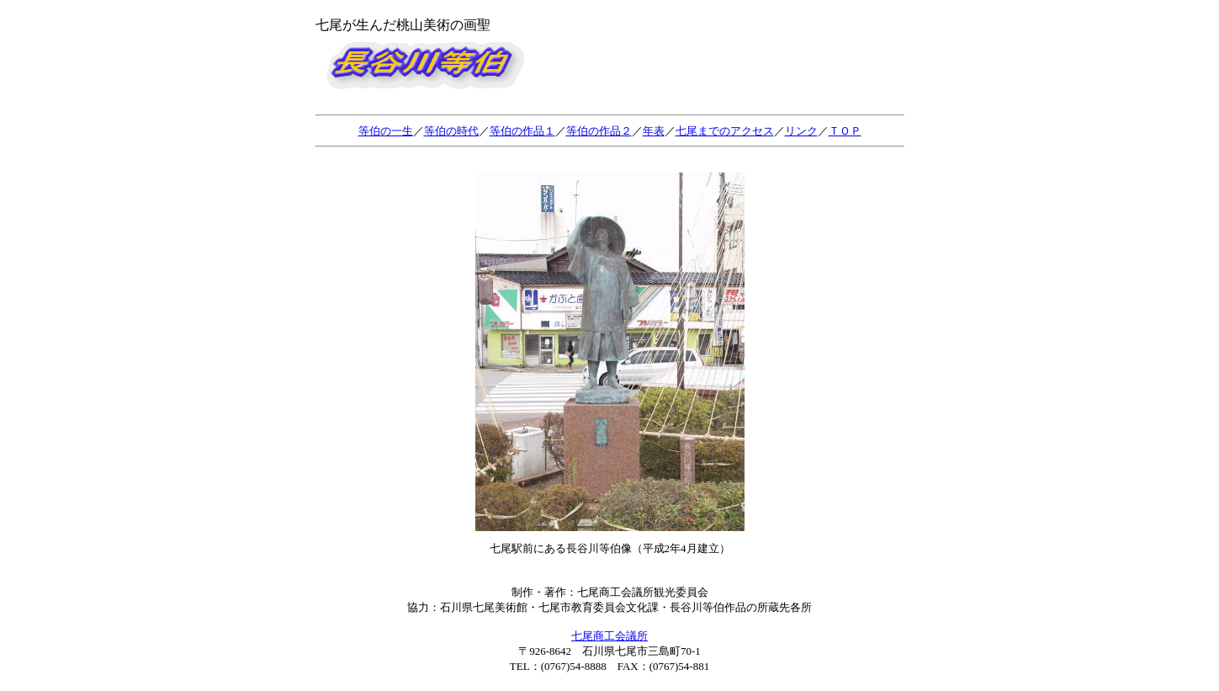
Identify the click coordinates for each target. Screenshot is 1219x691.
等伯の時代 (451, 131)
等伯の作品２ (599, 131)
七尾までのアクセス (725, 131)
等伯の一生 (385, 131)
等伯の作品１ (522, 131)
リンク (801, 131)
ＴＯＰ (845, 131)
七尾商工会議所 (609, 636)
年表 (654, 131)
